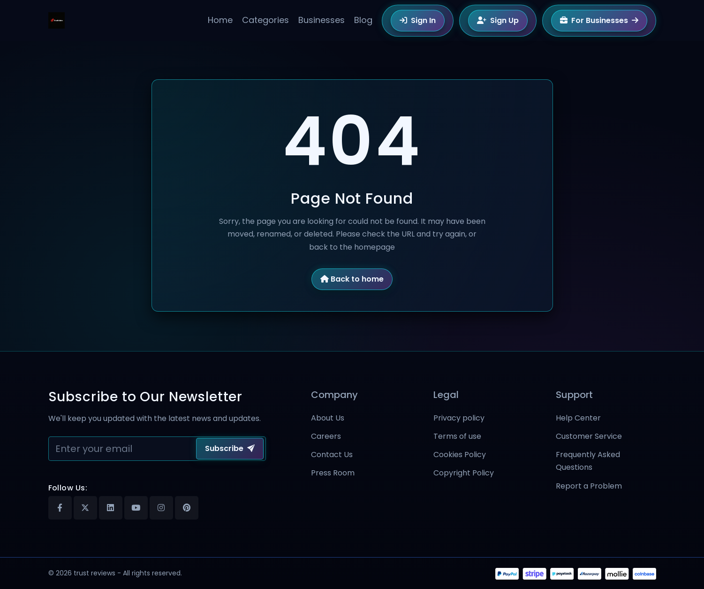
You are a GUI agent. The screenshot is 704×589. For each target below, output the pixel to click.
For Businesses (599, 20)
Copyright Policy (463, 472)
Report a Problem (589, 486)
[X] (85, 508)
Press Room (333, 472)
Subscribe (230, 448)
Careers (326, 436)
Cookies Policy (459, 454)
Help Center (578, 418)
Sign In (418, 20)
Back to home (352, 279)
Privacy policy (458, 418)
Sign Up (498, 20)
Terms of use (457, 436)
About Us (327, 418)
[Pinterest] (186, 508)
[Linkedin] (110, 508)
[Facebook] (60, 508)
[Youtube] (136, 508)
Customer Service (589, 436)
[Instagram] (161, 508)
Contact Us (332, 454)
